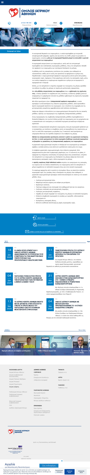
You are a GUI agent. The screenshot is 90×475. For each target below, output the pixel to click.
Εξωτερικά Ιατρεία (39, 393)
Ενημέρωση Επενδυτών (41, 377)
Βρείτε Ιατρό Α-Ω (63, 380)
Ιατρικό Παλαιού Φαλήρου (17, 379)
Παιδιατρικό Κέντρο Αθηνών (18, 392)
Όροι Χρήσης (38, 408)
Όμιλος (36, 375)
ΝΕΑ (6, 241)
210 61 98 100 (26, 23)
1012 (55, 23)
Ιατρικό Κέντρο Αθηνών (16, 372)
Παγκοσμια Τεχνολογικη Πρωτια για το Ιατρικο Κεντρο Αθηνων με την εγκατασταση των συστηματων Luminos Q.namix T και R (28, 279)
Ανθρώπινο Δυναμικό (40, 380)
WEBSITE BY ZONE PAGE (26, 458)
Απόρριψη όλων (81, 471)
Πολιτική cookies (39, 415)
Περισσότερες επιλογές (59, 471)
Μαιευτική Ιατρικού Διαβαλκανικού (15, 402)
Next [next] (87, 345)
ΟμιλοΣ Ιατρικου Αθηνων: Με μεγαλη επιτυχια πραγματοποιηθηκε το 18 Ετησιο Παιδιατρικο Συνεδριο (68, 305)
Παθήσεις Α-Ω (62, 388)
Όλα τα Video (82, 330)
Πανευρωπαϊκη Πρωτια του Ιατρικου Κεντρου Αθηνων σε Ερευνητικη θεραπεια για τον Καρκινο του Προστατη (69, 253)
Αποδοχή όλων (69, 471)
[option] (18, 345)
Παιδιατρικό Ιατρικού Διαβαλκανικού (15, 395)
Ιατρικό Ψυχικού (14, 382)
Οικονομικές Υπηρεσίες (41, 398)
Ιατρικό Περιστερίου (15, 384)
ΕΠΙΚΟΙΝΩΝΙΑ (78, 23)
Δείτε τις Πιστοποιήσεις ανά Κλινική (44, 442)
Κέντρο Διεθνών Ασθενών (42, 400)
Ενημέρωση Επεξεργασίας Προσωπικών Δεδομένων (42, 411)
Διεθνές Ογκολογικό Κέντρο (18, 408)
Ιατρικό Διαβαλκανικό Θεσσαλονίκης (16, 375)
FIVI (10, 405)
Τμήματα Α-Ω (62, 372)
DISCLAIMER (26, 456)
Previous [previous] (2, 345)
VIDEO (7, 330)
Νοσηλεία (37, 395)
